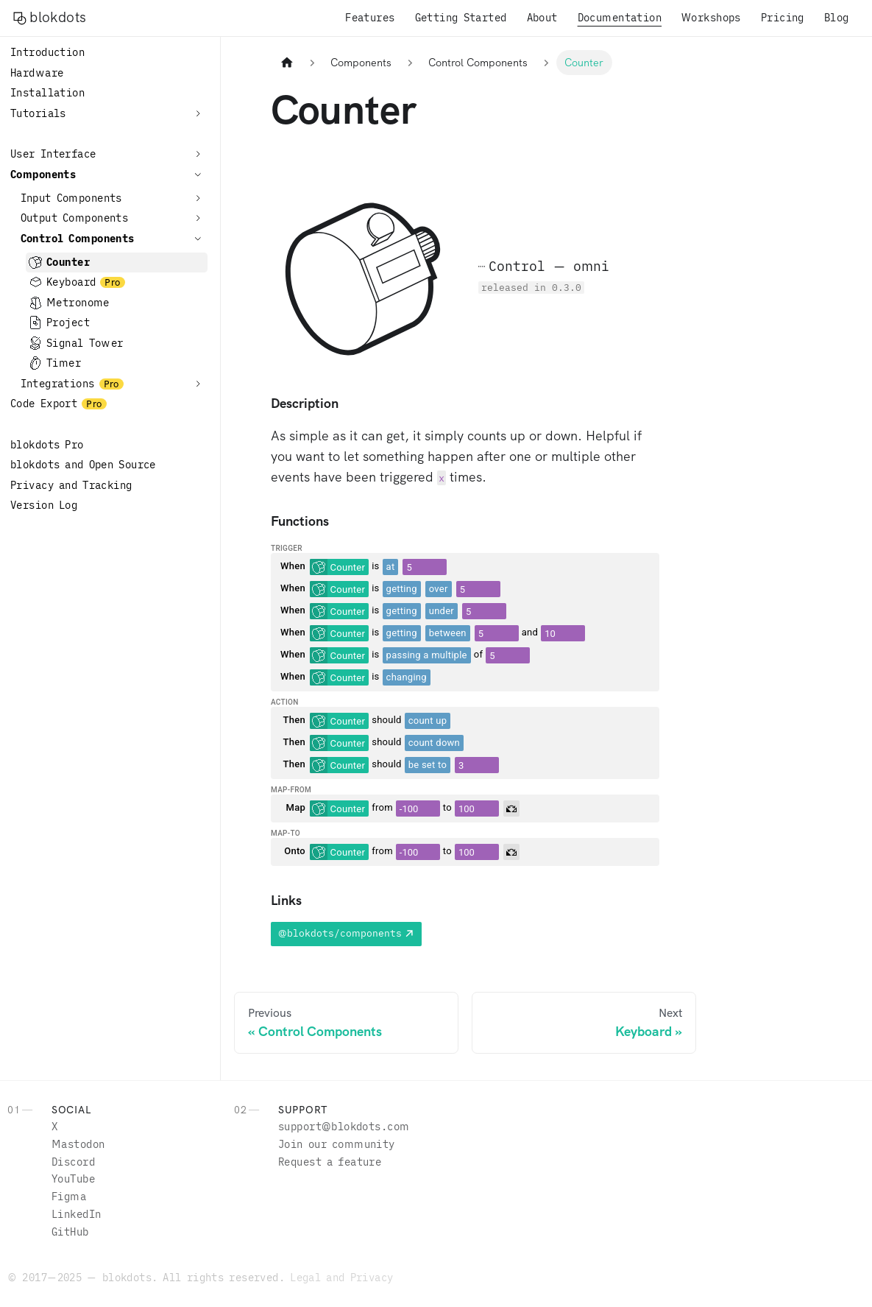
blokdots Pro (47, 444)
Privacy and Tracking (71, 485)
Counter (68, 262)
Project (68, 322)
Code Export (43, 403)
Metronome (78, 302)
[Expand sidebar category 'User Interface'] (198, 153)
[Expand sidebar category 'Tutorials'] (198, 113)
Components (43, 174)
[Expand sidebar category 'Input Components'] (198, 198)
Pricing (782, 17)
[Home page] (286, 62)
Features (369, 17)
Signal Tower (85, 343)
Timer (63, 363)
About (542, 17)
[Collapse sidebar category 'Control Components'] (198, 238)
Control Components (78, 238)
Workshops (711, 17)
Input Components (71, 198)
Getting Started (461, 17)
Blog (836, 17)
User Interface (53, 154)
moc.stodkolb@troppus (343, 1126)
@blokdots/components (340, 933)
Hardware (36, 73)
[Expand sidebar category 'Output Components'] (198, 218)
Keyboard (71, 282)
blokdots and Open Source (83, 464)
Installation (47, 92)
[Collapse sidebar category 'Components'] (198, 174)
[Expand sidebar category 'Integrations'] (198, 383)
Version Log (43, 505)
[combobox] (339, 567)
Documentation (620, 17)
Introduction (47, 52)
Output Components (75, 218)
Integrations (58, 383)
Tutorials (38, 113)
